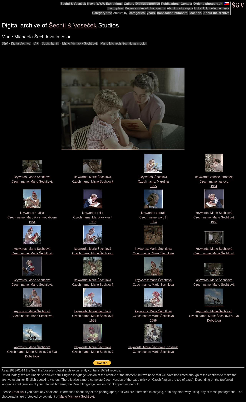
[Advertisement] (71, 54)
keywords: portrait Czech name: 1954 (153, 217)
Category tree (102, 13)
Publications (170, 3)
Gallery (129, 3)
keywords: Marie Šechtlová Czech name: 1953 (214, 217)
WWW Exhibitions (109, 3)
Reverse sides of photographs (145, 8)
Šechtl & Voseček (73, 3)
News (91, 3)
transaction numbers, (172, 13)
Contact (186, 3)
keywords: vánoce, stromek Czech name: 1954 (214, 181)
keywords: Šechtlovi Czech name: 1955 (153, 181)
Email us (17, 392)
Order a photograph (207, 3)
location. (195, 13)
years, (151, 13)
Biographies (115, 8)
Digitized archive (147, 3)
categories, (137, 13)
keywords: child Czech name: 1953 (92, 217)
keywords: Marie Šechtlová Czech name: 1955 (92, 316)
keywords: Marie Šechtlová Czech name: (214, 316)
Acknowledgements (216, 8)
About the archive (216, 13)
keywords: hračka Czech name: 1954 (32, 217)
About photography (180, 8)
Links (197, 8)
